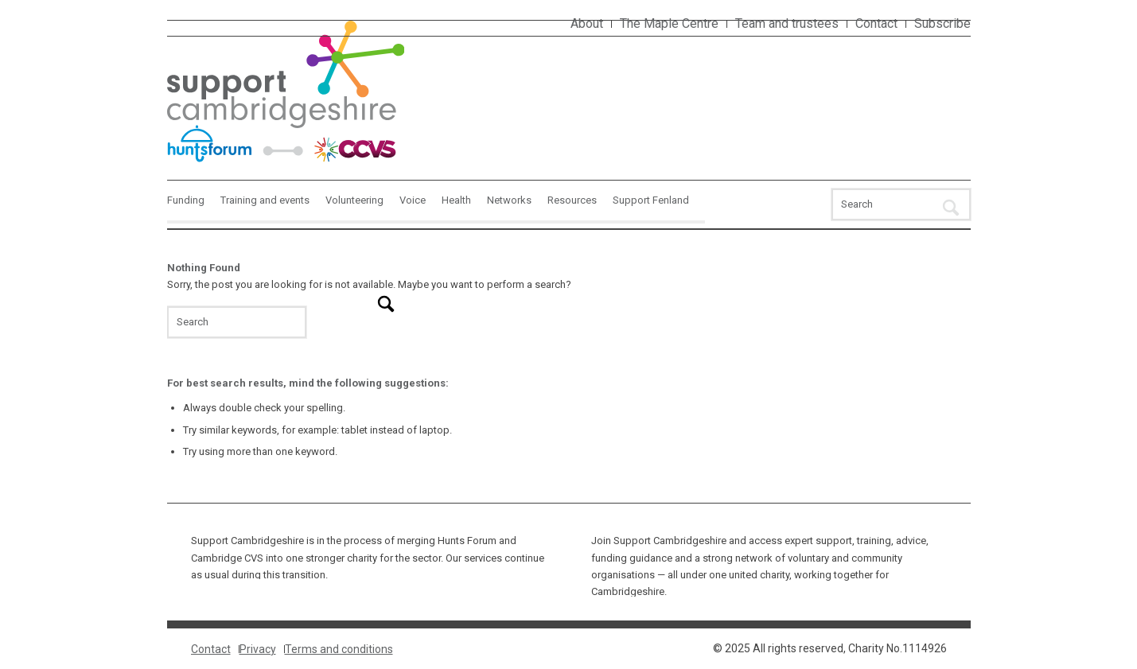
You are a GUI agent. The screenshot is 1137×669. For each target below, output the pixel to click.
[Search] (901, 204)
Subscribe (942, 23)
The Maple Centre (669, 23)
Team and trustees (787, 23)
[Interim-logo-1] (286, 92)
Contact (876, 23)
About (586, 23)
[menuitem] (587, 24)
